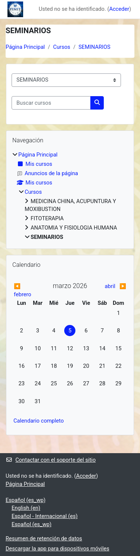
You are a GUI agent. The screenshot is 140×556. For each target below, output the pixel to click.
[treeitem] (70, 196)
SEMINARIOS (94, 47)
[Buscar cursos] (51, 103)
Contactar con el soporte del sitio (51, 460)
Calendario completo (38, 420)
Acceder (119, 9)
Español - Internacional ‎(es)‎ (45, 516)
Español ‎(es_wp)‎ (26, 500)
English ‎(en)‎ (26, 508)
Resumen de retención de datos (44, 538)
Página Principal (25, 47)
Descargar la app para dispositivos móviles (57, 548)
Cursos (61, 47)
